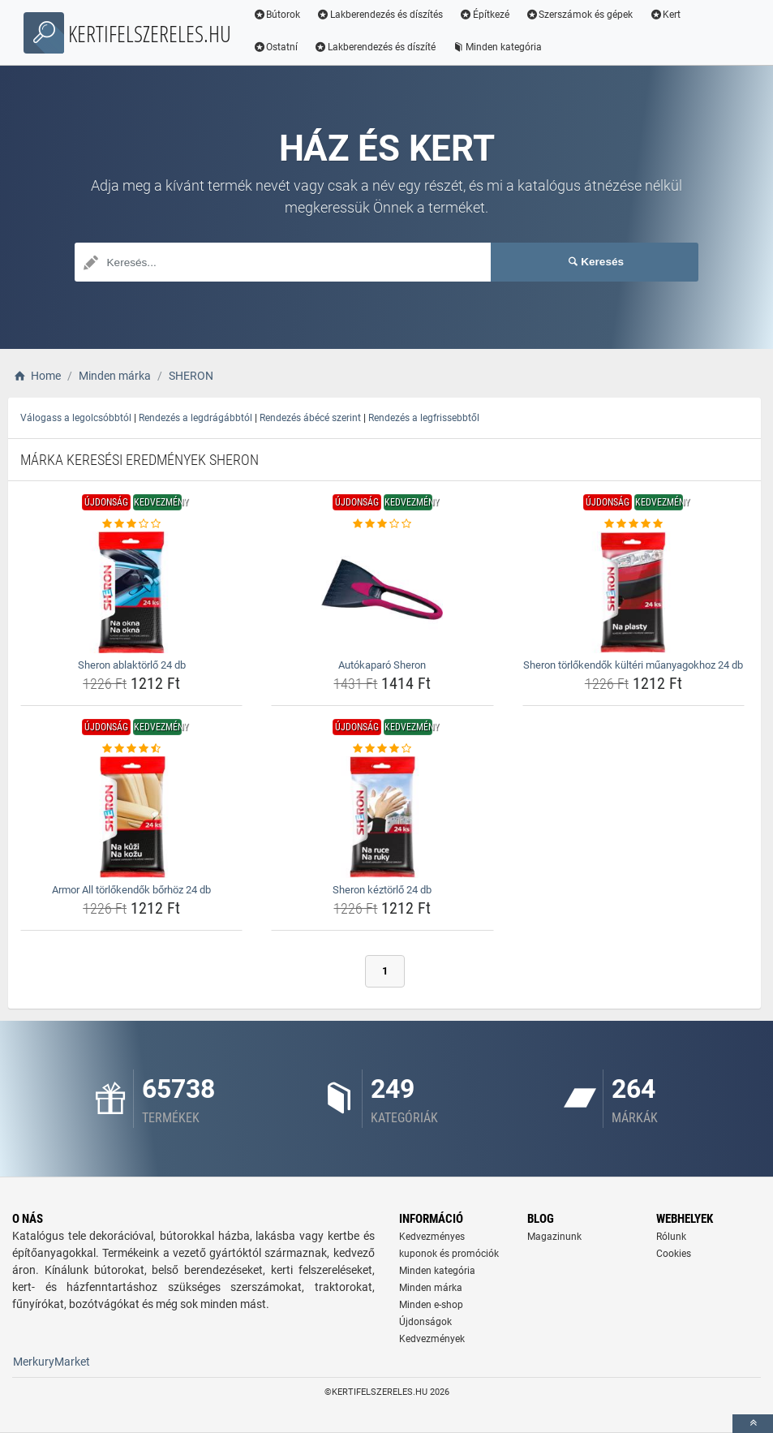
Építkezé (487, 14)
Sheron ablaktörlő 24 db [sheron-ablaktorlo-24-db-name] (132, 665)
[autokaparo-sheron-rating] (382, 524)
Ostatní (278, 47)
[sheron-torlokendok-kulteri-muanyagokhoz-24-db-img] (633, 592)
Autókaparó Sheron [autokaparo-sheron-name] (382, 665)
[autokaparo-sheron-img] (382, 592)
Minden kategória (500, 47)
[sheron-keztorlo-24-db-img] (382, 817)
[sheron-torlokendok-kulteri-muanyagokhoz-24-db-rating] (633, 524)
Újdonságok (425, 1322)
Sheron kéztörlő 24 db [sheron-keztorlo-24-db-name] (382, 890)
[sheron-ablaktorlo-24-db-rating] (131, 524)
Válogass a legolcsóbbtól (75, 418)
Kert (668, 14)
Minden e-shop (431, 1304)
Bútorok (279, 14)
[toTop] (752, 1423)
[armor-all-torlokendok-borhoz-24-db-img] (131, 817)
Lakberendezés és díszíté (378, 47)
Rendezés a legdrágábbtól (195, 418)
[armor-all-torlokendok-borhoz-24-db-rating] (131, 749)
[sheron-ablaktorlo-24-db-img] (131, 592)
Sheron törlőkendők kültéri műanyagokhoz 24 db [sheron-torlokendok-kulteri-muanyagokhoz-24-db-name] (633, 665)
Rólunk (671, 1236)
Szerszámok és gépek (582, 14)
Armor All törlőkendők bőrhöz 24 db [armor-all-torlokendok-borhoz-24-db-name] (131, 890)
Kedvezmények (432, 1339)
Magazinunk (554, 1236)
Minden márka (430, 1287)
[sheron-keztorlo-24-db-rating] (382, 749)
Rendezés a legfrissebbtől (423, 418)
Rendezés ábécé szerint (310, 418)
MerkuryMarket (51, 1361)
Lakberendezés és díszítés (383, 14)
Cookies (673, 1253)
